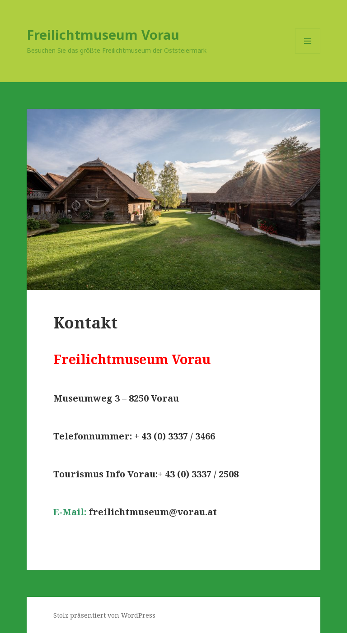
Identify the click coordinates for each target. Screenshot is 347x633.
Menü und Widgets (307, 53)
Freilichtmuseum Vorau (103, 34)
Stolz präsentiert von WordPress (104, 615)
